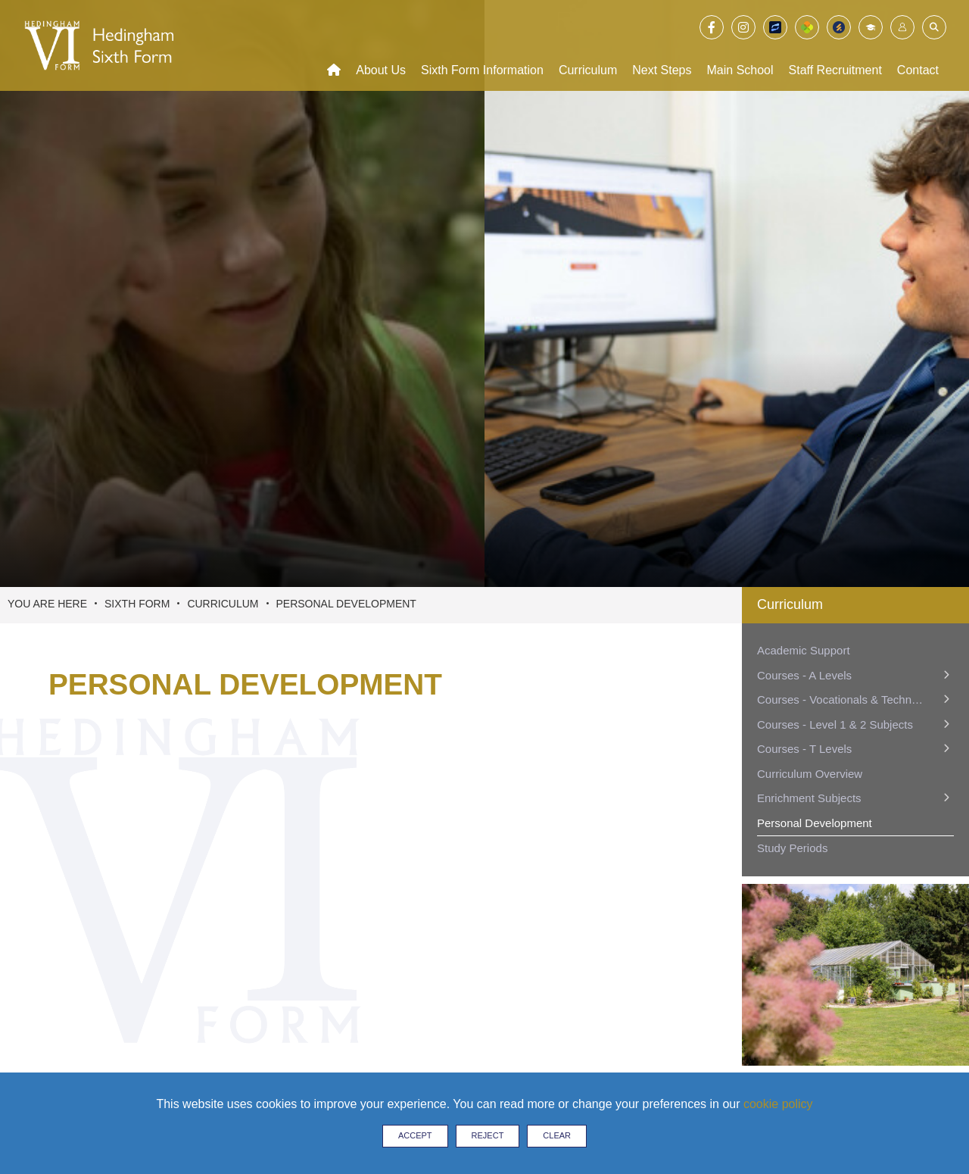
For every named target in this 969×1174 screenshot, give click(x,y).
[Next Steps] (662, 45)
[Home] (333, 45)
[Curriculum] (588, 45)
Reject (488, 1135)
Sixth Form (137, 604)
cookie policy (778, 1104)
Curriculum (222, 604)
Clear (557, 1135)
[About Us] (380, 45)
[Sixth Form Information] (482, 45)
